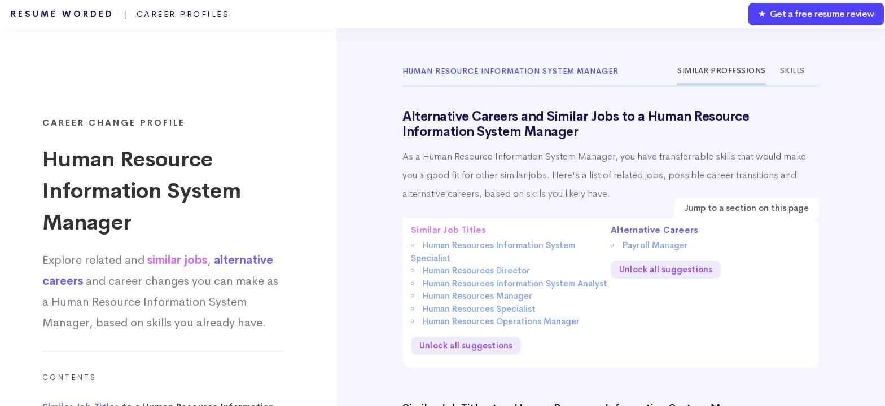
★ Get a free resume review (816, 14)
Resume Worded (120, 14)
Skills (792, 71)
